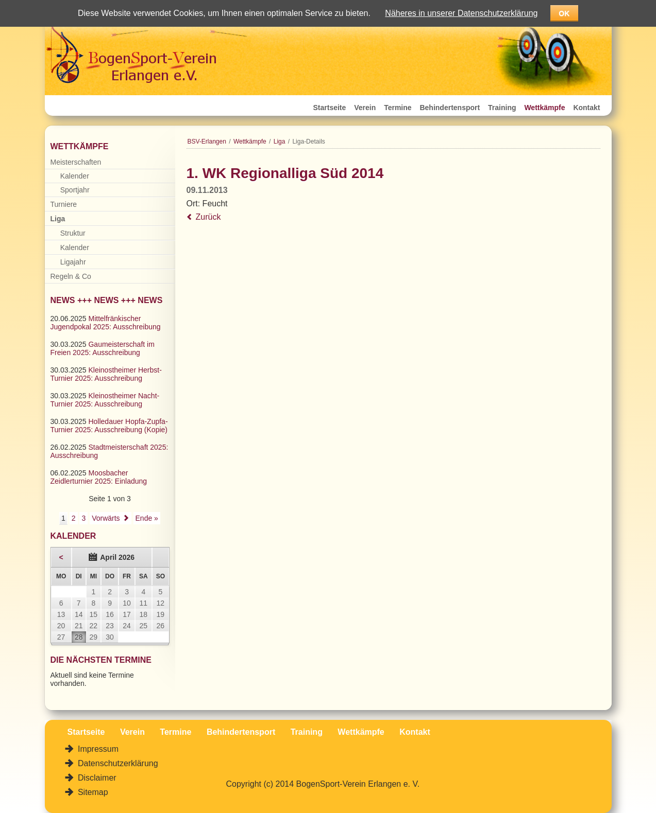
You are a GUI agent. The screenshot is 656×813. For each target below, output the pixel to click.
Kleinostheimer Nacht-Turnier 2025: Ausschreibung (105, 400)
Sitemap (92, 792)
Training (502, 107)
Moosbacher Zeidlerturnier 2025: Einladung (99, 477)
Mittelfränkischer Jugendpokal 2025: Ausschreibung (106, 322)
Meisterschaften (76, 162)
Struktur (73, 233)
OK (564, 13)
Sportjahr (75, 190)
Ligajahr (73, 262)
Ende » (147, 518)
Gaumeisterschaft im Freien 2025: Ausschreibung (103, 348)
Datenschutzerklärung (117, 763)
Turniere (64, 204)
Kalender (74, 176)
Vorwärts (106, 518)
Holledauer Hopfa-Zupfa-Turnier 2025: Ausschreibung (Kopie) (109, 425)
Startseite (329, 107)
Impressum (97, 749)
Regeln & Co (71, 276)
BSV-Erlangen (207, 141)
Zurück (208, 217)
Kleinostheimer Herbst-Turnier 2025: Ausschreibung (106, 374)
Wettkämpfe (544, 107)
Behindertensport (449, 107)
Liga (279, 141)
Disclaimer (96, 777)
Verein (365, 107)
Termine (397, 107)
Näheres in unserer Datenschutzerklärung (461, 13)
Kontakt (586, 107)
